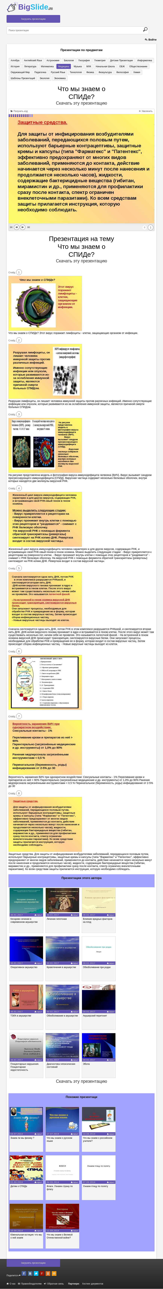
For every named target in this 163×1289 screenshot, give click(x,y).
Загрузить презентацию (33, 19)
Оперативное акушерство (24, 967)
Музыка (74, 66)
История (14, 66)
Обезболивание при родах (97, 967)
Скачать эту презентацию (81, 103)
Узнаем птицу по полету (95, 1186)
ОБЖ (115, 66)
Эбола (86, 1064)
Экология (43, 78)
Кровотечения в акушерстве (61, 967)
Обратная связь (54, 1284)
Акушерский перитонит (95, 1016)
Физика (86, 72)
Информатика (138, 60)
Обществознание (131, 66)
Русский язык (56, 72)
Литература (29, 66)
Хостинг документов (92, 1284)
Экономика (57, 78)
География (80, 60)
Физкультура (100, 72)
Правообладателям (30, 1284)
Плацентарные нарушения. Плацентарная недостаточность (25, 1067)
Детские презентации (115, 60)
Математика (45, 66)
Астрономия (50, 60)
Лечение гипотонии (57, 919)
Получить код (19, 111)
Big (35, 7)
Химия (130, 72)
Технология (73, 72)
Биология (66, 60)
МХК (83, 66)
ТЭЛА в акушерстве (21, 1016)
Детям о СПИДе (19, 1186)
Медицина (60, 66)
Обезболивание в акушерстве (62, 1016)
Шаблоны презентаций (22, 78)
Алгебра (14, 60)
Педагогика (39, 72)
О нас (11, 1284)
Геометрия (95, 60)
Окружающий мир (19, 72)
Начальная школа (99, 66)
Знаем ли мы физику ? (22, 1138)
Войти (151, 39)
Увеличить (145, 111)
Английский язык (32, 60)
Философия (117, 72)
